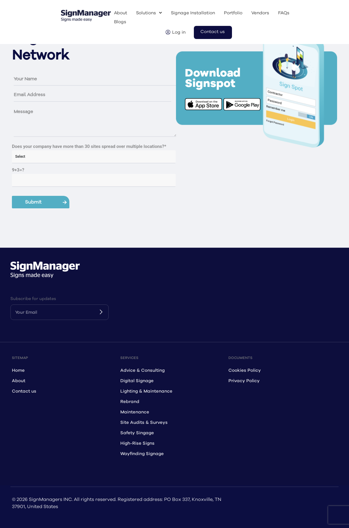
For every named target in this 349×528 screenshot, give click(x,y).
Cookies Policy (244, 370)
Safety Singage (137, 433)
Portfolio (233, 13)
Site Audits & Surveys (144, 422)
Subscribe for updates (33, 299)
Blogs (120, 22)
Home (18, 370)
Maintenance (134, 412)
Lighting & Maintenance (146, 391)
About (120, 13)
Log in (179, 32)
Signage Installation (193, 13)
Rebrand (129, 401)
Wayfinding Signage (142, 454)
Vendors (260, 13)
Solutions (146, 13)
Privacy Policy (244, 381)
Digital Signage (137, 381)
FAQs (283, 13)
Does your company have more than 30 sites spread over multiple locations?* (89, 146)
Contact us (212, 31)
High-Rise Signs (137, 443)
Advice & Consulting (142, 370)
